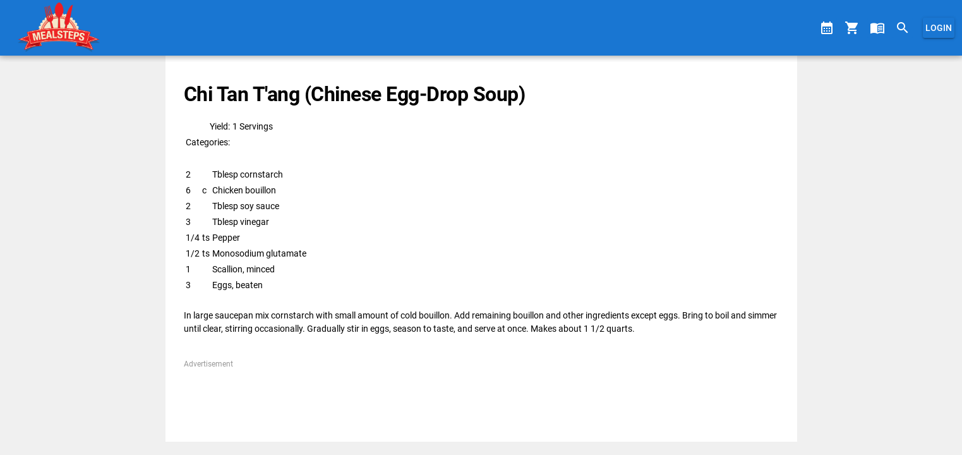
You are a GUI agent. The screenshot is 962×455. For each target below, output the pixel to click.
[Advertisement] (481, 398)
